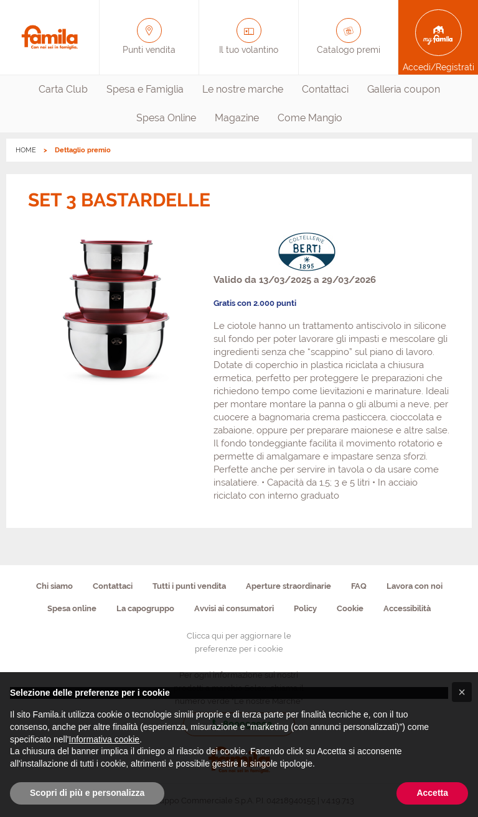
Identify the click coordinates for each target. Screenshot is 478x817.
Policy (305, 608)
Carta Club (63, 89)
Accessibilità (407, 608)
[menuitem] (63, 89)
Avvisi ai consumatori (234, 608)
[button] (462, 692)
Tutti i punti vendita (189, 586)
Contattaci (325, 89)
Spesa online (71, 608)
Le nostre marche (242, 89)
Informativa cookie (104, 739)
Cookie (350, 608)
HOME (26, 150)
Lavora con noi (415, 586)
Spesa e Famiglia (145, 89)
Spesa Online (166, 118)
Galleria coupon (403, 89)
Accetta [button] (432, 793)
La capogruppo (145, 608)
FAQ (359, 586)
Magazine (237, 118)
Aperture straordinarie (288, 586)
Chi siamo (54, 586)
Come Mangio (310, 118)
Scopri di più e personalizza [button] (87, 793)
